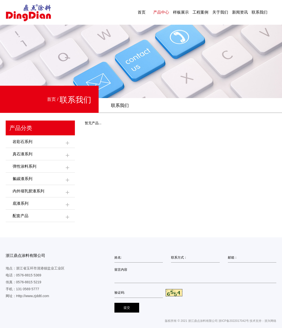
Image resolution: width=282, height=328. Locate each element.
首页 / (53, 99)
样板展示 (181, 12)
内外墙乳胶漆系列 (41, 192)
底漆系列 (41, 204)
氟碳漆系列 (41, 180)
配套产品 (41, 217)
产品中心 (161, 12)
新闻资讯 (240, 12)
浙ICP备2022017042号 (233, 321)
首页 (142, 12)
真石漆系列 (41, 155)
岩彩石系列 (41, 142)
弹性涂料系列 (41, 167)
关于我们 (220, 12)
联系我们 (259, 12)
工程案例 (200, 12)
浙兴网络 (270, 321)
